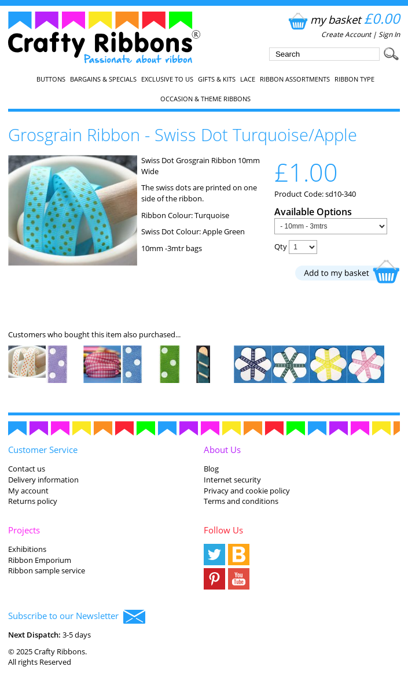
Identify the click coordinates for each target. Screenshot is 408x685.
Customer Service (43, 449)
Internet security (232, 479)
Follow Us (223, 530)
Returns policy (32, 501)
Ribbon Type (354, 79)
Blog (211, 468)
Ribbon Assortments (295, 79)
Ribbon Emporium (39, 560)
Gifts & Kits (217, 79)
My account (28, 490)
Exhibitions (27, 549)
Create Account (346, 34)
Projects (24, 530)
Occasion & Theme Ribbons (205, 99)
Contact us (26, 468)
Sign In (389, 34)
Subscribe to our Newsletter (76, 617)
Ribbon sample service (46, 570)
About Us (222, 449)
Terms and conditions (241, 501)
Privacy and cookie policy (247, 490)
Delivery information (43, 479)
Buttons (50, 79)
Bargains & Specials (103, 79)
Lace (247, 79)
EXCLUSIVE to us (167, 79)
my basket (343, 19)
